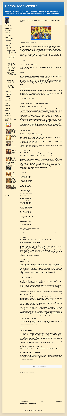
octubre (8, 42)
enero (8, 96)
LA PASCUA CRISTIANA (13, 136)
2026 (7, 30)
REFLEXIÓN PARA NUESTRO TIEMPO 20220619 (11, 64)
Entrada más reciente (24, 401)
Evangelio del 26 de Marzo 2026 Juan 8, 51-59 (13, 174)
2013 (7, 112)
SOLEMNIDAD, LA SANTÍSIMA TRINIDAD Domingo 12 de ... (11, 74)
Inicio (42, 401)
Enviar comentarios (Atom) (30, 403)
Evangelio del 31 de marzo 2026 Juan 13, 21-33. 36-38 (13, 180)
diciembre (9, 38)
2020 (7, 100)
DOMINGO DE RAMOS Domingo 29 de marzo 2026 (13, 125)
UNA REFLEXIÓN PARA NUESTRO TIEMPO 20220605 (11, 86)
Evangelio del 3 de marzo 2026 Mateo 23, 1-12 (13, 187)
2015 (7, 108)
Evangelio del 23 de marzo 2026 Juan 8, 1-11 (13, 167)
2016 (7, 107)
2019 (7, 101)
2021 (7, 98)
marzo (8, 93)
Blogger (40, 410)
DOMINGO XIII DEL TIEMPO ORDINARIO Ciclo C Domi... (11, 52)
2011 (7, 115)
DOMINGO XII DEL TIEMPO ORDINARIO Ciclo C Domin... (11, 60)
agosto (8, 45)
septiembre (9, 43)
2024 (7, 33)
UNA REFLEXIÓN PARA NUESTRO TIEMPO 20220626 (11, 56)
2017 (7, 105)
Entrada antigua (59, 401)
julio (8, 47)
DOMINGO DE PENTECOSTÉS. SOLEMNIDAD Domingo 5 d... (11, 82)
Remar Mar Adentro (21, 6)
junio (8, 48)
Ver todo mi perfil (8, 25)
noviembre (9, 40)
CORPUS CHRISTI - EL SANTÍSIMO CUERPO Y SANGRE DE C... (11, 69)
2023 (7, 35)
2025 (7, 32)
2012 (7, 113)
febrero (8, 94)
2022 (7, 37)
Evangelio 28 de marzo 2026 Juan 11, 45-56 (13, 131)
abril (8, 91)
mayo (8, 89)
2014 (7, 110)
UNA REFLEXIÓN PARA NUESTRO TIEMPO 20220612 (11, 78)
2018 (7, 103)
